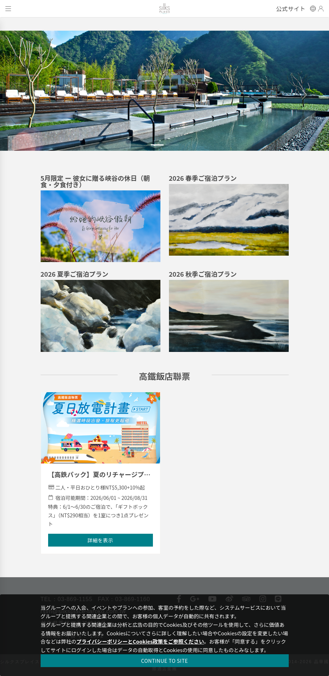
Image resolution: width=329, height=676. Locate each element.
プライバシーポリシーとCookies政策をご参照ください (140, 641)
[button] (24, 95)
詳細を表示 (100, 540)
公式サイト (291, 8)
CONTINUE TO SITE (164, 660)
